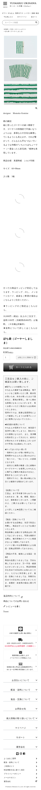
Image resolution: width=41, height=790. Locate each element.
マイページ (22, 17)
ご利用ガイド (9, 766)
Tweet (6, 611)
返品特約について (11, 596)
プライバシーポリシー (12, 774)
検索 (36, 23)
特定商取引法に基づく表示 (14, 770)
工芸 (11, 29)
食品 (37, 13)
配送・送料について (20, 690)
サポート (20, 737)
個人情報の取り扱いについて (20, 718)
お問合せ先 (20, 709)
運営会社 (20, 747)
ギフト (4, 13)
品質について (24, 509)
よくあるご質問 (10, 758)
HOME (6, 29)
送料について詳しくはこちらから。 (20, 330)
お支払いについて (20, 680)
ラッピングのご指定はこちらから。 (20, 308)
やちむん (11, 13)
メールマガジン (10, 777)
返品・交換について (20, 699)
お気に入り (8, 17)
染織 (33, 13)
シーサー (27, 13)
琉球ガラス (19, 13)
